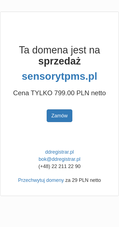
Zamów (59, 115)
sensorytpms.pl (59, 76)
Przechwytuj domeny (41, 180)
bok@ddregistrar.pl (59, 159)
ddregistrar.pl (59, 152)
